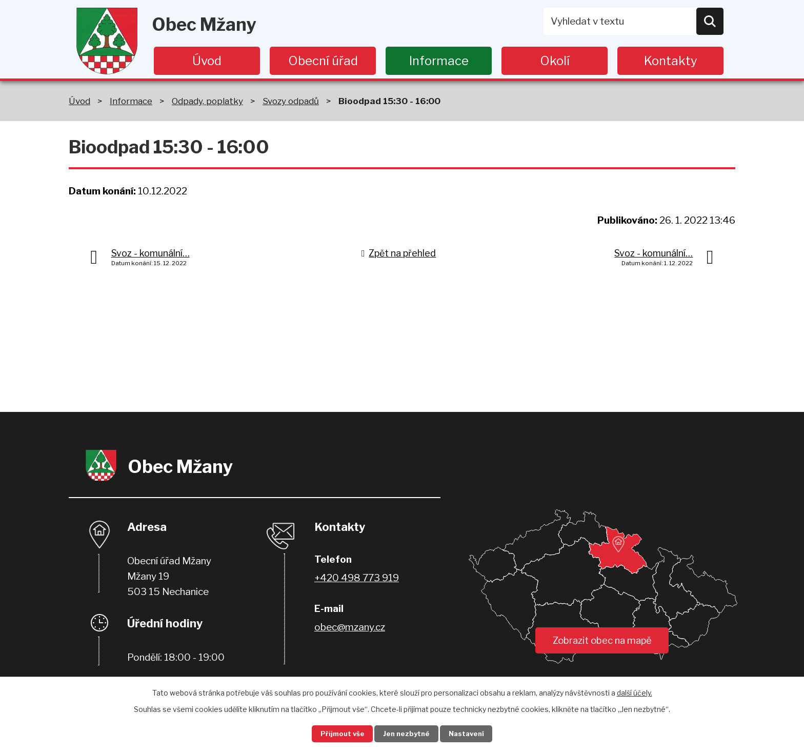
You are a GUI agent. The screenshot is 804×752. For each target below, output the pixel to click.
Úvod (207, 60)
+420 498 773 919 (356, 578)
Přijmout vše (336, 733)
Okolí (555, 60)
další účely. (634, 691)
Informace (439, 60)
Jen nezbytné (406, 733)
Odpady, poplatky (207, 100)
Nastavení (473, 733)
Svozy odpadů (291, 100)
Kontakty (670, 60)
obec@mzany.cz (349, 627)
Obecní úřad (323, 60)
